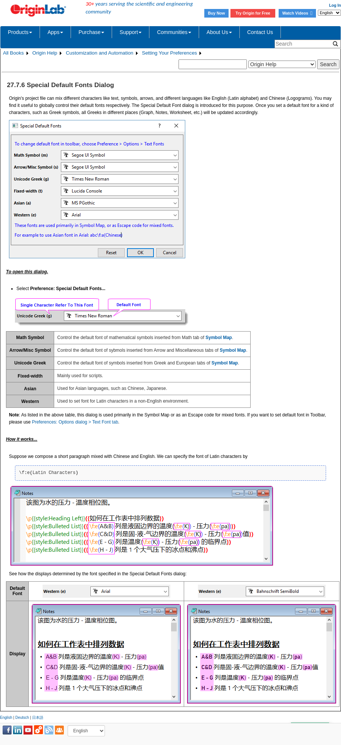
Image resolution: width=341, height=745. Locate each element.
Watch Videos (297, 13)
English (6, 717)
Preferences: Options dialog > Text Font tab (75, 422)
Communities (174, 32)
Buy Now (216, 13)
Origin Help (45, 53)
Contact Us (260, 32)
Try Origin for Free (253, 13)
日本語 (37, 717)
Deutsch (22, 717)
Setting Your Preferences (169, 53)
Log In (335, 5)
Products (20, 32)
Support (131, 32)
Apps (55, 32)
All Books (13, 53)
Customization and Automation (99, 53)
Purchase (91, 32)
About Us (219, 32)
